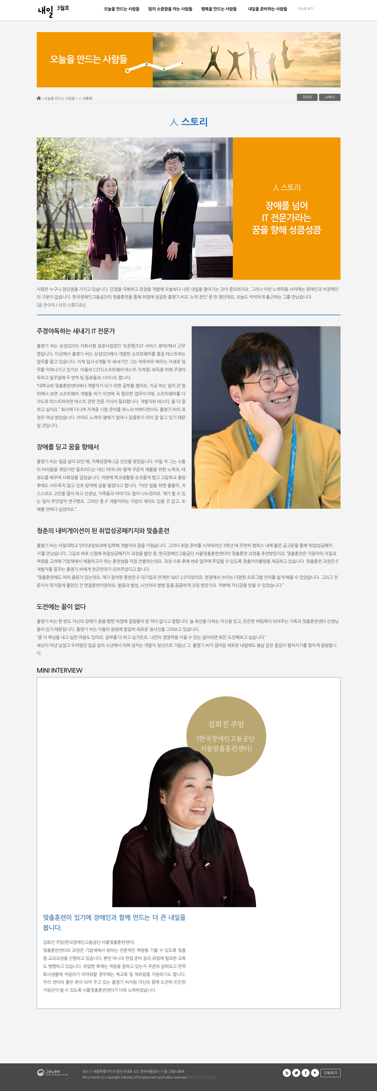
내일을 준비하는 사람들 (267, 9)
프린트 (307, 97)
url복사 (330, 97)
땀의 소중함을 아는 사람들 (170, 9)
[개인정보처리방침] (201, 1077)
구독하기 (330, 1073)
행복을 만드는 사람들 (219, 9)
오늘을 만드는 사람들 (121, 9)
